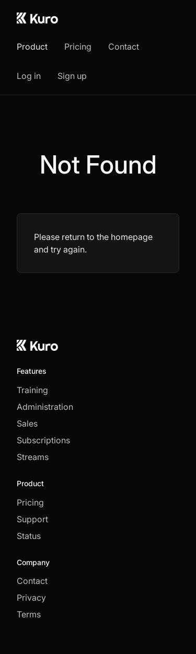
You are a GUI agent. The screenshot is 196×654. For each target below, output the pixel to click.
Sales (27, 423)
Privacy (31, 597)
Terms (29, 614)
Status (29, 536)
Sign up (72, 76)
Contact (123, 46)
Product (32, 46)
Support (32, 519)
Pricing (77, 46)
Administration (45, 406)
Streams (33, 457)
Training (32, 390)
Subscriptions (43, 440)
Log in (29, 76)
